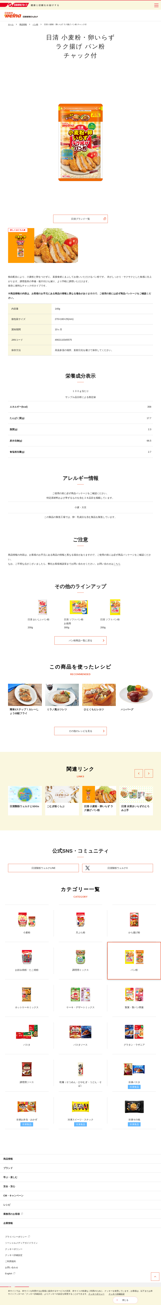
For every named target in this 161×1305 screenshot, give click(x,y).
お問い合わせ (11, 1267)
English (10, 1273)
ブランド (8, 1168)
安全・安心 (9, 1186)
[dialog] (80, 1296)
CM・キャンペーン (13, 1195)
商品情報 (8, 1158)
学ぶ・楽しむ (10, 1177)
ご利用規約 (10, 1261)
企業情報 (8, 1223)
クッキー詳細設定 (13, 1255)
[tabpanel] (80, 142)
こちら (116, 563)
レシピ (6, 1204)
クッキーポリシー (13, 1249)
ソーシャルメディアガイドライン (21, 1243)
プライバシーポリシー (17, 1237)
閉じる (125, 1300)
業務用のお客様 (13, 1214)
